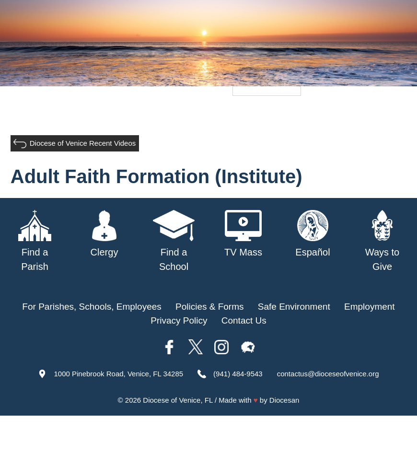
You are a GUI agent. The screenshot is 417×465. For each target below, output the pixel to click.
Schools (190, 114)
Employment (369, 307)
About (52, 114)
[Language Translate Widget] (266, 89)
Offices (357, 114)
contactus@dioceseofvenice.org (328, 374)
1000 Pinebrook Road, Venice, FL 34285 (118, 374)
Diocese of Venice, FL (177, 400)
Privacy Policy (179, 320)
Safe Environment (252, 114)
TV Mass (316, 114)
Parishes (146, 114)
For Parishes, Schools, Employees (91, 307)
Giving (393, 114)
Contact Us (243, 320)
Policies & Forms (209, 307)
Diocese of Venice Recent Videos (83, 143)
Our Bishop (96, 114)
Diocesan (284, 400)
